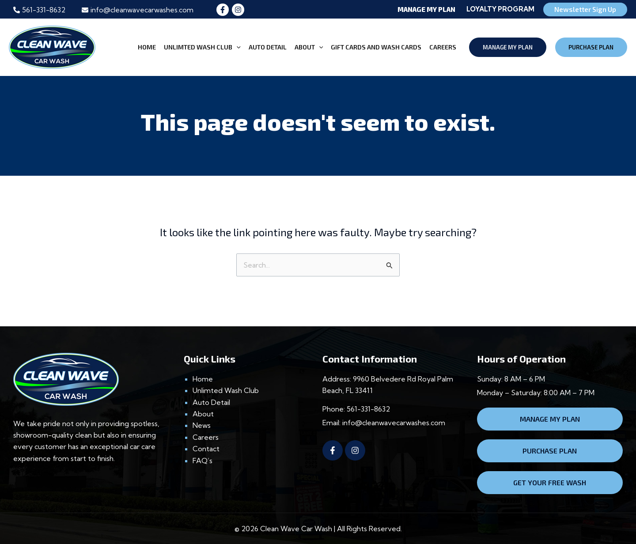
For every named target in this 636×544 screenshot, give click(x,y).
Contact (206, 448)
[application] (236, 47)
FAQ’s (202, 460)
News (202, 425)
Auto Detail (211, 402)
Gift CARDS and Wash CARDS (376, 47)
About (203, 413)
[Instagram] (238, 10)
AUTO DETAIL (268, 47)
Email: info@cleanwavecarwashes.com (383, 422)
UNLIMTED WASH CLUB (202, 47)
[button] (382, 9)
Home (203, 378)
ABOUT (309, 47)
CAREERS (442, 47)
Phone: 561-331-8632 (356, 408)
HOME (147, 47)
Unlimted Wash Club (226, 390)
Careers (206, 437)
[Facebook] (222, 10)
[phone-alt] (39, 9)
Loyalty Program (500, 9)
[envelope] (137, 9)
